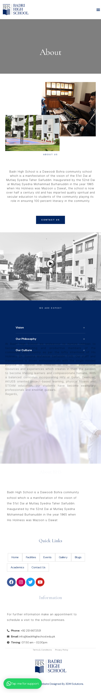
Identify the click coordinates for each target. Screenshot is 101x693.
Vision (20, 327)
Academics (17, 567)
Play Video (50, 273)
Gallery (63, 557)
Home (15, 557)
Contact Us (38, 567)
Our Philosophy (26, 339)
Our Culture (24, 350)
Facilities (31, 557)
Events (47, 557)
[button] (98, 10)
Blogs (78, 557)
